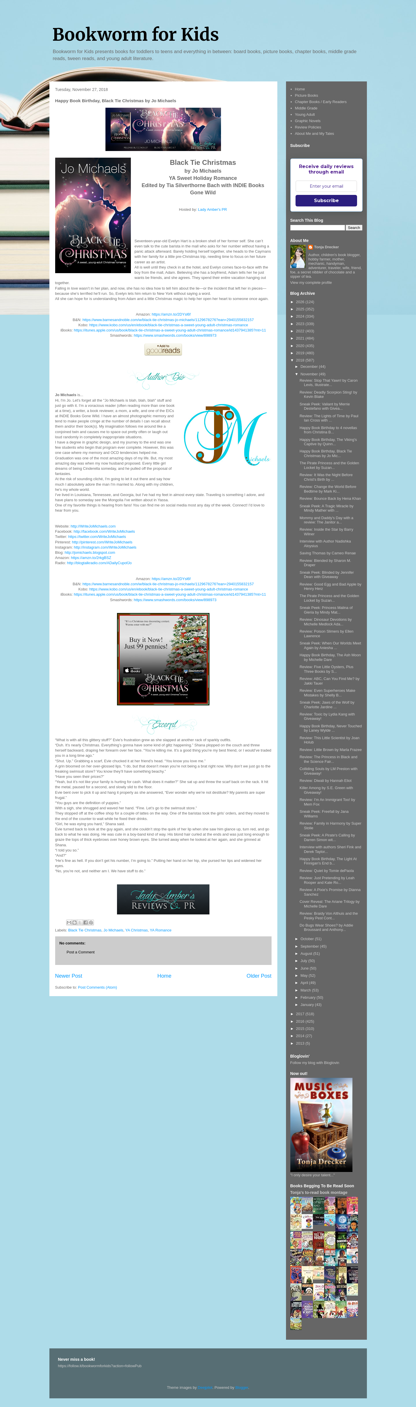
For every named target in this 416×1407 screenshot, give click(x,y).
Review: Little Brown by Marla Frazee (331, 750)
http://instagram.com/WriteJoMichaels (105, 547)
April (304, 983)
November (309, 374)
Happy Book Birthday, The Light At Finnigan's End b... (328, 861)
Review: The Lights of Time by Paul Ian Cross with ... (329, 418)
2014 (301, 1036)
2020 (301, 346)
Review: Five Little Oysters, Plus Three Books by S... (326, 669)
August (306, 953)
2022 (301, 331)
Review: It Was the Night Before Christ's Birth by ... (326, 477)
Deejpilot (205, 1387)
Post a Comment (81, 952)
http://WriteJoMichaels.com (93, 526)
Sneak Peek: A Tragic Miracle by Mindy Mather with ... (326, 508)
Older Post (259, 976)
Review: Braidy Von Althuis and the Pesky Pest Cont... (329, 915)
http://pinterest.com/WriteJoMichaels (102, 542)
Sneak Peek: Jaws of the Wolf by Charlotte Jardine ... (327, 704)
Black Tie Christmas (84, 930)
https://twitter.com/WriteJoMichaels (97, 536)
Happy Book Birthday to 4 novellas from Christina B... (328, 430)
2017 (301, 1014)
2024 (301, 316)
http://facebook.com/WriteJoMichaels (104, 531)
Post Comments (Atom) (97, 987)
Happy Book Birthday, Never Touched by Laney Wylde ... (331, 728)
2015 (301, 1028)
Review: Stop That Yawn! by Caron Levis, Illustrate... (329, 382)
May (304, 975)
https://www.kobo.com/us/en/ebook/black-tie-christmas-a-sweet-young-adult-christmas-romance (168, 325)
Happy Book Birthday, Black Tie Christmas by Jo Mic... (326, 453)
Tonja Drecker (326, 247)
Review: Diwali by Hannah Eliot (326, 780)
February (308, 997)
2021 (301, 338)
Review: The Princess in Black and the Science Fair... (328, 759)
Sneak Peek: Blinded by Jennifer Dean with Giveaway (327, 574)
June (305, 968)
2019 (301, 353)
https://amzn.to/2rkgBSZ (91, 558)
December (309, 366)
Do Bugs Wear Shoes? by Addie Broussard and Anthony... (326, 927)
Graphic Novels (308, 121)
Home (164, 976)
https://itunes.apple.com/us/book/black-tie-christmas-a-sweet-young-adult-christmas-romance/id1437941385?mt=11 (170, 330)
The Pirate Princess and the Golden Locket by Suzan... (329, 465)
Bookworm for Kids (135, 34)
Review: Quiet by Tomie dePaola (327, 871)
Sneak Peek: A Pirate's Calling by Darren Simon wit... (327, 837)
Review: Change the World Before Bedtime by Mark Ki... (328, 488)
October (307, 939)
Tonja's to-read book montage (319, 1192)
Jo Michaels (113, 930)
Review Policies (308, 127)
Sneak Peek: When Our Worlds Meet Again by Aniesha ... (330, 645)
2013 (301, 1043)
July (304, 961)
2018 (301, 360)
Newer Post (68, 976)
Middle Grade (306, 108)
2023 (301, 324)
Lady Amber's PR (212, 209)
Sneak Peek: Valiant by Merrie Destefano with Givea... (325, 406)
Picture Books (306, 95)
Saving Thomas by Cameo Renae (328, 553)
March (306, 990)
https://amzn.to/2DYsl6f (171, 314)
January (307, 1004)
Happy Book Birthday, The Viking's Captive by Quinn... (328, 441)
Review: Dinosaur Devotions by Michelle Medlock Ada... (326, 621)
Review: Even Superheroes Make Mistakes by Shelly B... (327, 692)
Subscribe (326, 200)
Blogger (241, 1387)
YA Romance (161, 930)
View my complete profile (311, 282)
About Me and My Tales (314, 133)
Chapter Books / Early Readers (321, 102)
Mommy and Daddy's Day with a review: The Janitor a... (326, 520)
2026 (301, 302)
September (310, 946)
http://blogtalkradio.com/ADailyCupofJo (99, 563)
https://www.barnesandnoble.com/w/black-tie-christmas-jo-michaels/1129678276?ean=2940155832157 (168, 320)
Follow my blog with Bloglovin (314, 1063)
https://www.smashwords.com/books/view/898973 (175, 335)
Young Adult (305, 114)
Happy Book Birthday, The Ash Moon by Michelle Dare (330, 657)
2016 (301, 1021)
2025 (301, 309)
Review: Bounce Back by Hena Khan (330, 498)
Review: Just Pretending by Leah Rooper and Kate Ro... (327, 880)
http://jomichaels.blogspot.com (90, 552)
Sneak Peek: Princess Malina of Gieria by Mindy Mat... (326, 609)
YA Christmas (136, 930)
